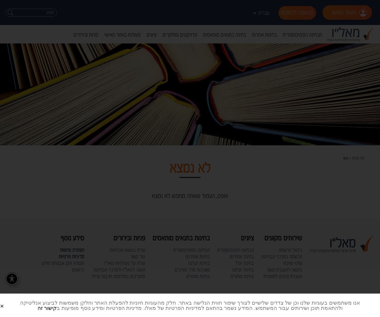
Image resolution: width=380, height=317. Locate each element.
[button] (8, 302)
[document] (190, 158)
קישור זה (47, 308)
